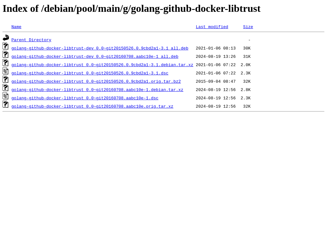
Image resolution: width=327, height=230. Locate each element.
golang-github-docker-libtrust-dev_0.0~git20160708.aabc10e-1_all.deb (95, 56)
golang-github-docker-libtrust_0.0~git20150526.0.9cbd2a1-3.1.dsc (89, 73)
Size (248, 26)
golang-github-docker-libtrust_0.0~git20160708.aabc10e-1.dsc (84, 98)
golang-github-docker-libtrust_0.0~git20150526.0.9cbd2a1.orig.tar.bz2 (96, 81)
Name (16, 26)
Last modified (212, 26)
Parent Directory (31, 39)
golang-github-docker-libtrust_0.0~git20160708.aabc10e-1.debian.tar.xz (97, 89)
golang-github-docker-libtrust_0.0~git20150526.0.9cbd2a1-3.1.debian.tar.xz (102, 64)
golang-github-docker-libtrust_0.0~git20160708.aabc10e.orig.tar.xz (92, 106)
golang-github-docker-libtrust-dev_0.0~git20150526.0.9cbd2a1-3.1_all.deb (99, 48)
